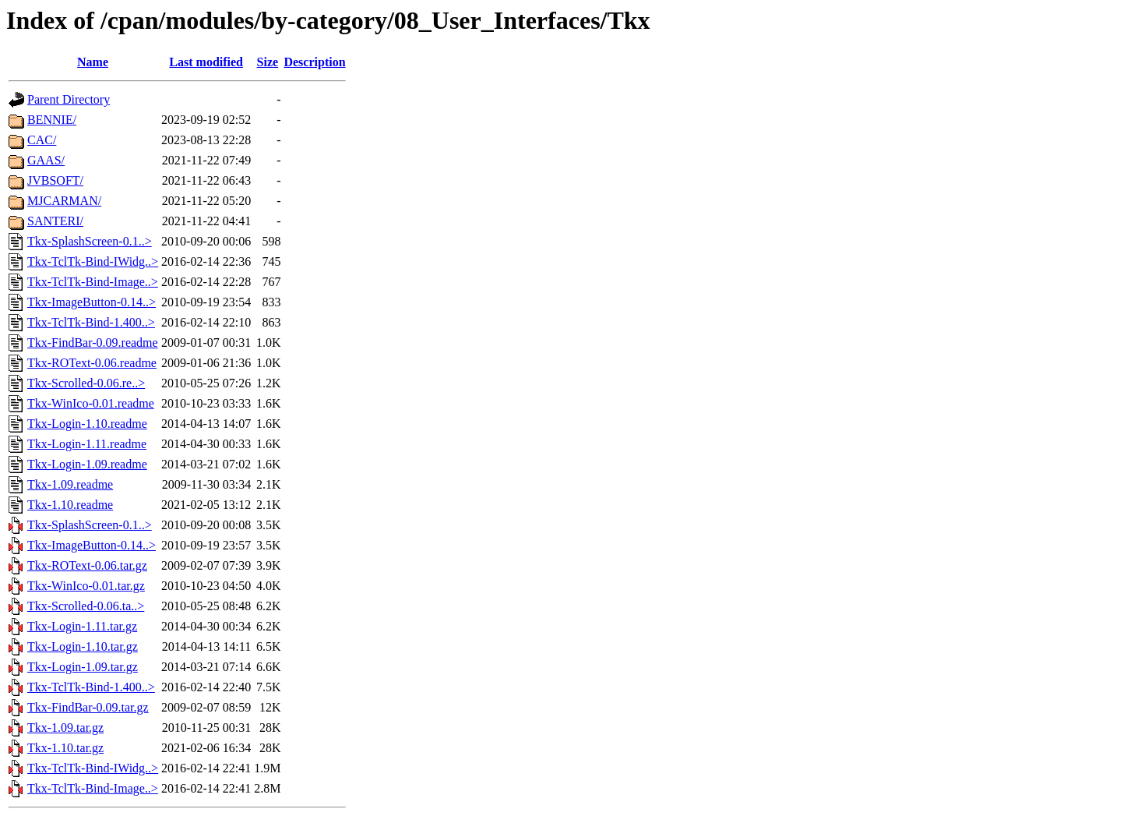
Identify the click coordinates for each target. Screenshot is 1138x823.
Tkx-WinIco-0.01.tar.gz (86, 585)
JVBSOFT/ (55, 180)
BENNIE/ (51, 119)
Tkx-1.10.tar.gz (65, 747)
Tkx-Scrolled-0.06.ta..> (85, 606)
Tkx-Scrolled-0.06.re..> (86, 383)
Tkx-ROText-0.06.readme (92, 362)
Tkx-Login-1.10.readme (87, 423)
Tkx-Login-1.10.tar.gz (82, 646)
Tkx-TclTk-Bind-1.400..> (91, 322)
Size (268, 62)
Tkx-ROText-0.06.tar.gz (87, 565)
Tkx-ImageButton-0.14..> (91, 302)
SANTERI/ (55, 221)
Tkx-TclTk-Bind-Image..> (92, 281)
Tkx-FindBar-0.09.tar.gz (88, 707)
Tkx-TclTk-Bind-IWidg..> (92, 261)
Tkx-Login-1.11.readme (86, 443)
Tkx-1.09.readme (70, 484)
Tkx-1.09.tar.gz (65, 727)
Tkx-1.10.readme (70, 504)
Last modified (206, 62)
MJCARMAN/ (64, 200)
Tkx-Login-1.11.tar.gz (82, 626)
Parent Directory (68, 99)
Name (92, 62)
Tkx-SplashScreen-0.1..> (89, 241)
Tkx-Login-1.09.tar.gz (82, 666)
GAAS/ (46, 160)
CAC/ (41, 140)
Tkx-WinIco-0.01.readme (90, 403)
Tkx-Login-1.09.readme (87, 464)
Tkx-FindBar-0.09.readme (92, 342)
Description (314, 62)
